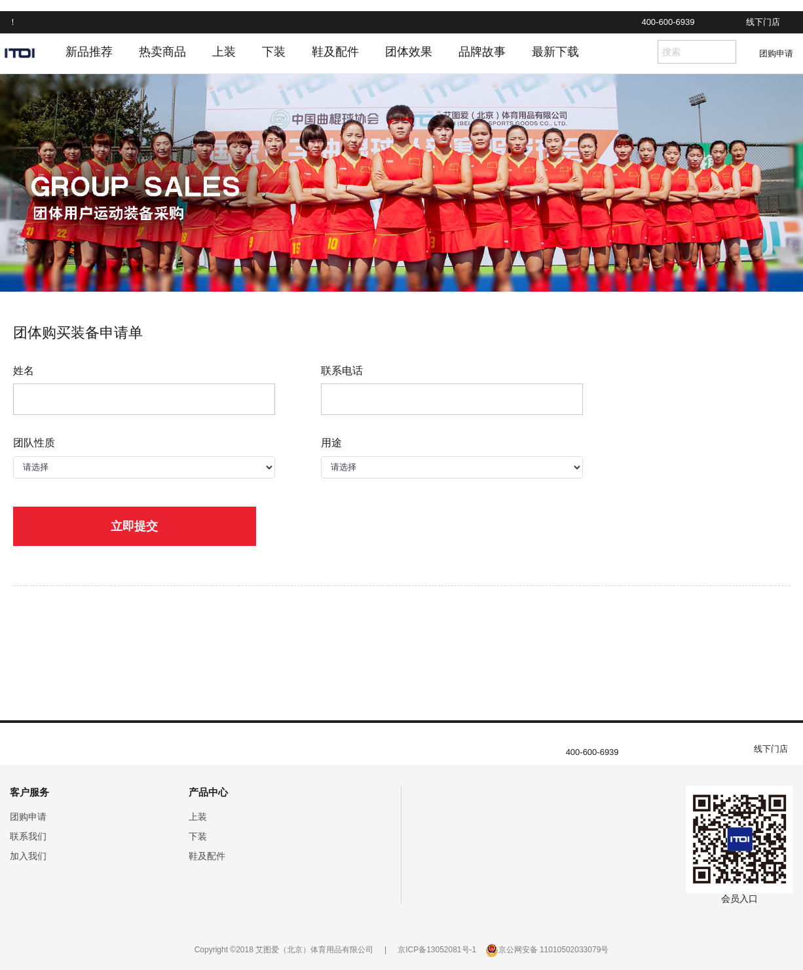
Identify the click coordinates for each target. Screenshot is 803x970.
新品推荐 (89, 51)
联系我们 (28, 836)
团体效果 (408, 51)
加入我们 (28, 856)
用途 (331, 442)
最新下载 (555, 51)
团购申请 (776, 53)
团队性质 (34, 442)
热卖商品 (162, 51)
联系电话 (342, 370)
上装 (224, 51)
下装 (274, 51)
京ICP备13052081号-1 (437, 949)
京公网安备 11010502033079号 (553, 949)
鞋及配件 (335, 51)
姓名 (23, 370)
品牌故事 (482, 51)
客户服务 (29, 792)
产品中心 (208, 792)
